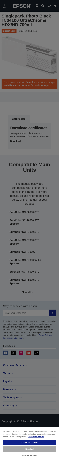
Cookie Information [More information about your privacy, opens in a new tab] (36, 437)
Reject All (29, 449)
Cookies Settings (29, 455)
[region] (29, 443)
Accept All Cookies (29, 442)
